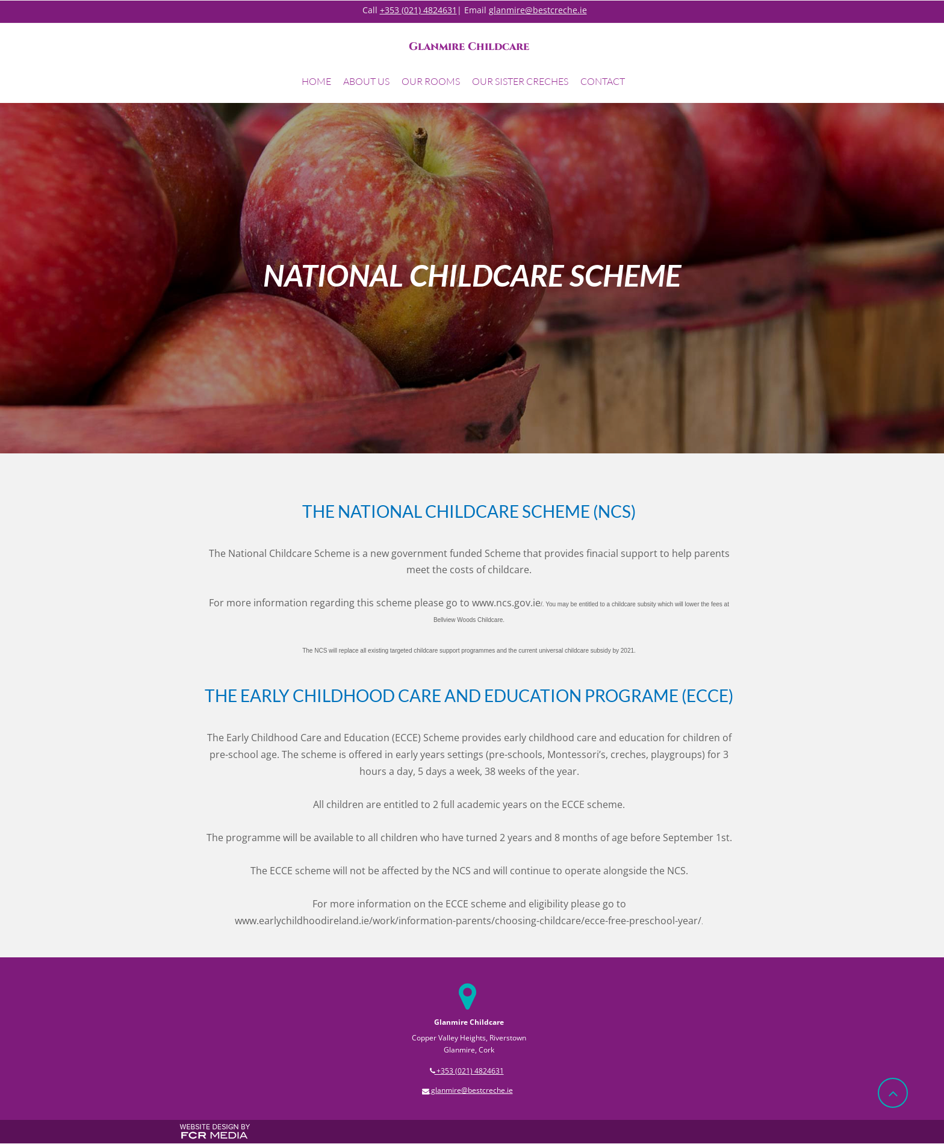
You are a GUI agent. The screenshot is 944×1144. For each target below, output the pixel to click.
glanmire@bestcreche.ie (538, 10)
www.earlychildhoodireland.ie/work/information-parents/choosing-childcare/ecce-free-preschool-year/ (468, 920)
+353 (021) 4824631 (418, 10)
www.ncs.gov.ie (506, 602)
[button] (366, 83)
